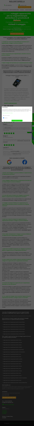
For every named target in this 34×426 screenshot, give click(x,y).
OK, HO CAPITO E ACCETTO (17, 120)
